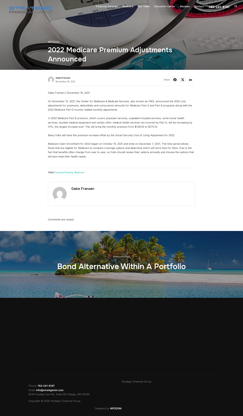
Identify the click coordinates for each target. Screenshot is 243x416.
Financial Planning (64, 172)
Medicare (127, 6)
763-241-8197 (46, 385)
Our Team (144, 6)
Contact (199, 6)
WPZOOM (116, 408)
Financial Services (107, 6)
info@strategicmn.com (49, 390)
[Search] (236, 6)
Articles (53, 41)
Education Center (164, 6)
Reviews (185, 6)
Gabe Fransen (63, 77)
